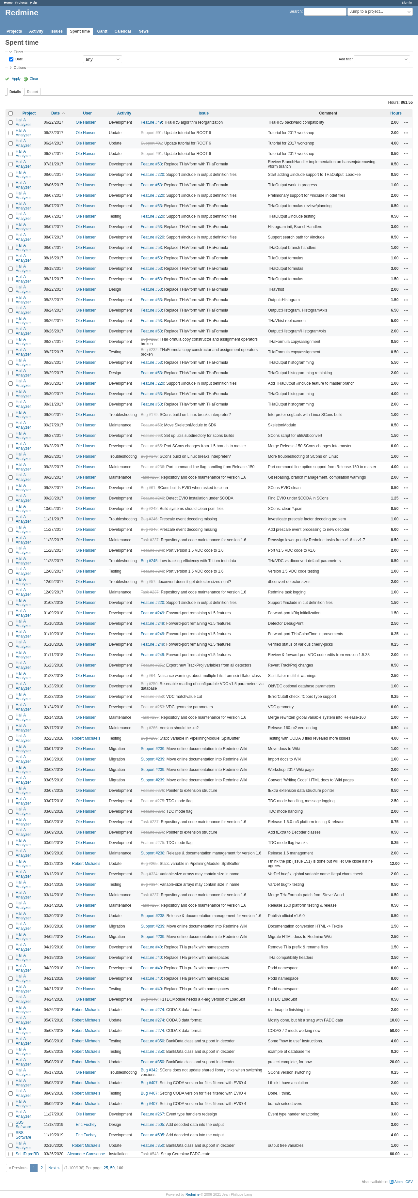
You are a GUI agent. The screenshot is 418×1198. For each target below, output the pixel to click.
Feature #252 (152, 696)
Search (295, 11)
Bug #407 (149, 1083)
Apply (16, 79)
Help (33, 2)
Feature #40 (151, 947)
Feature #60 (151, 435)
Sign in (407, 2)
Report (32, 92)
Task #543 (150, 1154)
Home (8, 2)
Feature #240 (152, 498)
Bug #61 (148, 487)
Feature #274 (152, 1009)
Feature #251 (152, 665)
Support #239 (152, 748)
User (87, 113)
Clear (34, 79)
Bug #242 (149, 508)
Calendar (123, 31)
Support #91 (151, 133)
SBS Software (23, 1124)
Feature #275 (152, 801)
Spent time (80, 31)
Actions (406, 122)
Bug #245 (149, 561)
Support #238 (152, 853)
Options (20, 67)
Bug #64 (148, 675)
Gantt (102, 31)
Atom (398, 1182)
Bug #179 (149, 414)
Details (15, 92)
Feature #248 (152, 550)
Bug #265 (149, 738)
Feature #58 (151, 425)
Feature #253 (152, 707)
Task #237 (150, 477)
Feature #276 (152, 790)
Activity (36, 31)
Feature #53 (151, 164)
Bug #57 (148, 581)
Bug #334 (149, 874)
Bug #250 (149, 684)
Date (18, 59)
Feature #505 (152, 1124)
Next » (54, 1168)
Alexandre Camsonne (86, 1154)
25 (106, 1168)
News (143, 31)
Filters (18, 52)
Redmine (192, 1194)
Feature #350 (152, 1041)
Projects (21, 2)
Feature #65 (151, 446)
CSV (409, 1182)
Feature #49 (151, 122)
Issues (57, 31)
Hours (396, 113)
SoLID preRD (27, 1154)
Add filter (346, 59)
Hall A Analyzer (23, 122)
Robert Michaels (86, 738)
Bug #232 (149, 339)
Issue (204, 113)
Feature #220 (152, 174)
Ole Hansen (86, 122)
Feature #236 (152, 467)
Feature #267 (152, 1114)
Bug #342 (149, 1070)
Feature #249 (152, 613)
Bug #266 (149, 728)
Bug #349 (149, 999)
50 (112, 1168)
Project (29, 113)
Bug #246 (149, 519)
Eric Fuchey (86, 1124)
